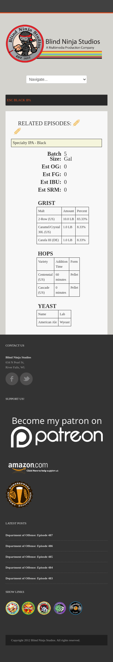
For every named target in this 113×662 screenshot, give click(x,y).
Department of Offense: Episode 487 (29, 535)
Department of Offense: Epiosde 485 (29, 556)
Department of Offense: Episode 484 (29, 567)
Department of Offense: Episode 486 (29, 546)
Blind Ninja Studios (18, 357)
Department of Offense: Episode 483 (29, 578)
